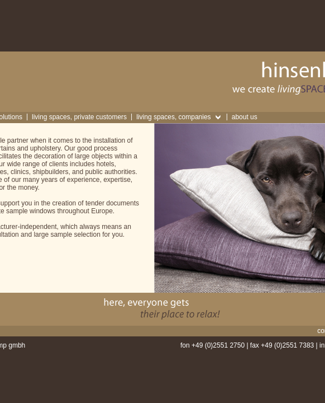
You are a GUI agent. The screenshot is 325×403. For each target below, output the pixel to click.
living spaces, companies (173, 117)
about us (244, 117)
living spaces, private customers (79, 117)
